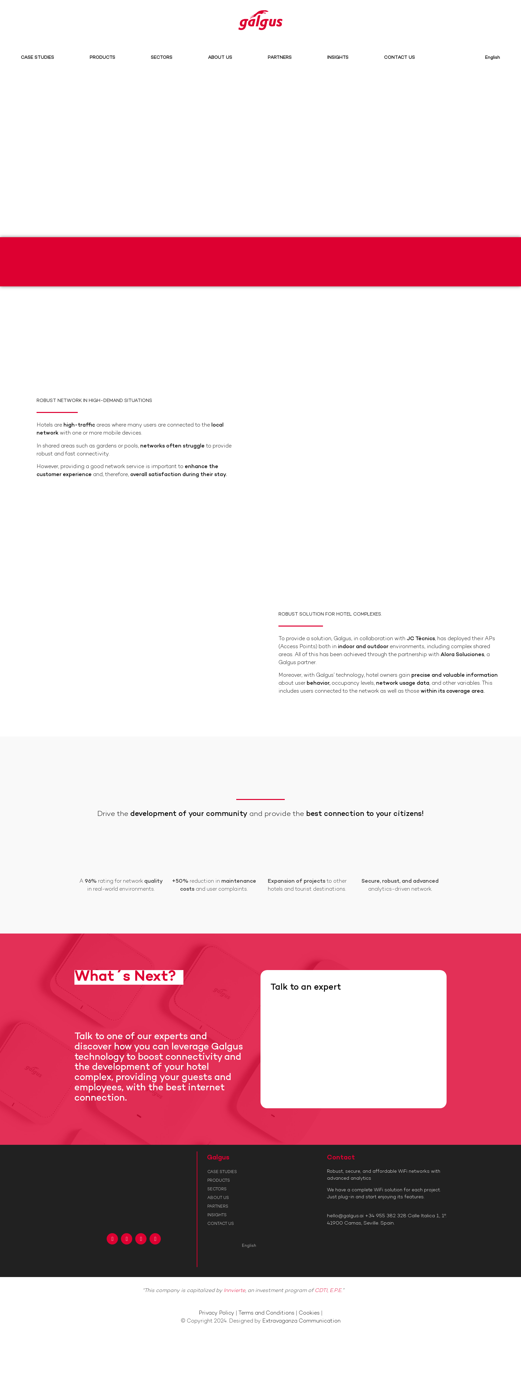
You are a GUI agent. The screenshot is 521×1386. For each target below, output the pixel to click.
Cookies (309, 1313)
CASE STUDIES (37, 57)
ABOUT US (220, 57)
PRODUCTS (102, 57)
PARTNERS (280, 57)
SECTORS (161, 57)
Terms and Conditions (266, 1313)
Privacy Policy (216, 1313)
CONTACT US (399, 57)
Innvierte (234, 1291)
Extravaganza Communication (301, 1321)
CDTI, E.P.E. (328, 1291)
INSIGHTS (338, 57)
